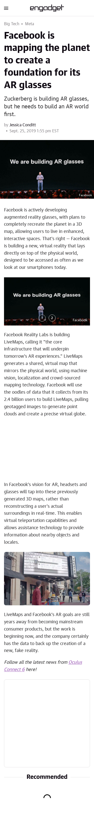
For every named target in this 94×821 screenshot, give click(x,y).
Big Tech (12, 24)
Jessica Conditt (22, 125)
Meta (29, 24)
